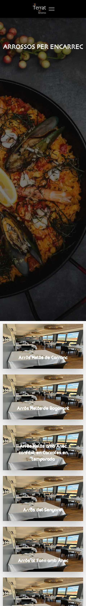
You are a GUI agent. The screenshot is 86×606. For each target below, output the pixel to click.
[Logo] (39, 9)
